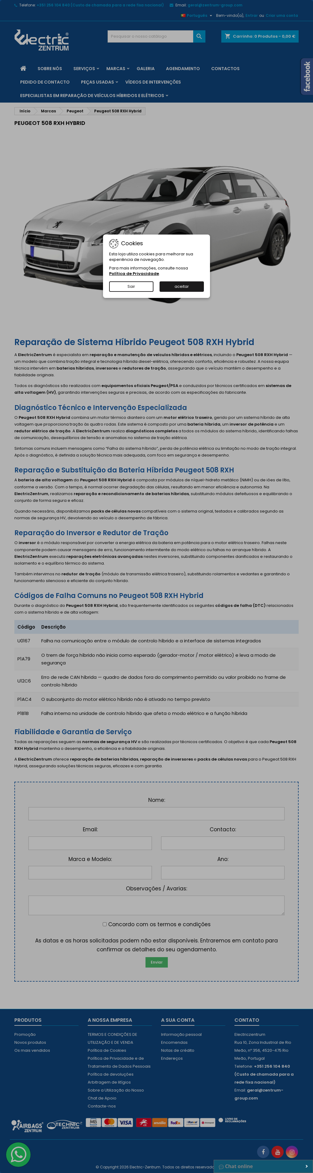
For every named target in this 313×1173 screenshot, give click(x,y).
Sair (131, 286)
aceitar (182, 286)
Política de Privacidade (134, 273)
